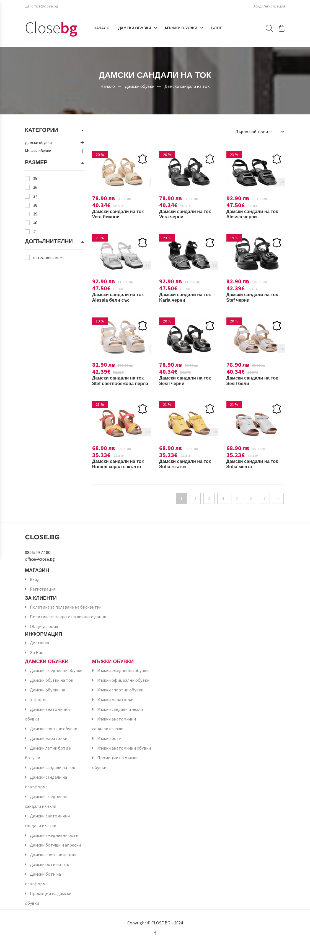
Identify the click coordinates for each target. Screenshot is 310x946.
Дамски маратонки (48, 738)
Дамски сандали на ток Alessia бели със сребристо (120, 300)
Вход (35, 579)
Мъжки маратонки (115, 699)
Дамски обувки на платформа (45, 694)
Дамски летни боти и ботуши (48, 752)
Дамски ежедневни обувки (56, 670)
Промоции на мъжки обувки (115, 762)
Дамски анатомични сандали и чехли (47, 820)
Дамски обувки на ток (51, 680)
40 (35, 223)
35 (35, 178)
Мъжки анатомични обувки (124, 748)
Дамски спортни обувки (53, 728)
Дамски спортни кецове (54, 854)
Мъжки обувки (181, 29)
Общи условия (44, 626)
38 (35, 205)
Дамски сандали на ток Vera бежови (120, 214)
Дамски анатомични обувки (47, 714)
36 (35, 187)
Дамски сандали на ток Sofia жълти (187, 464)
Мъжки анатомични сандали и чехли (114, 723)
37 (35, 196)
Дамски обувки (134, 29)
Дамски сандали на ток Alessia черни (254, 214)
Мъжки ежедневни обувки (123, 670)
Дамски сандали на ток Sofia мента (254, 464)
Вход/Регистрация (269, 6)
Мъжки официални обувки (123, 680)
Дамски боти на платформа (43, 878)
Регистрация (43, 589)
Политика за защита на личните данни (68, 616)
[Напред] (278, 498)
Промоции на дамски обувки (48, 898)
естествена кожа (48, 257)
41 (35, 231)
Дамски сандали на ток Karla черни (187, 297)
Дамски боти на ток (49, 864)
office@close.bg (41, 6)
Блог (216, 29)
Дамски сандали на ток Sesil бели (254, 380)
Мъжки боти (109, 738)
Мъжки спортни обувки (120, 690)
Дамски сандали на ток (187, 86)
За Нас (36, 652)
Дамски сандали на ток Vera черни (187, 214)
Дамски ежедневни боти (54, 835)
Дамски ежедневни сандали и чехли (46, 801)
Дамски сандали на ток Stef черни (254, 297)
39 (35, 214)
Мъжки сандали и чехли (120, 709)
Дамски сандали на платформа (46, 781)
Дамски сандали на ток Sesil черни (187, 380)
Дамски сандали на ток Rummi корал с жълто (120, 464)
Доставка (39, 642)
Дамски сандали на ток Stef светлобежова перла (120, 383)
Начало (102, 29)
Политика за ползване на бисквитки (66, 607)
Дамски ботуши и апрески (55, 845)
